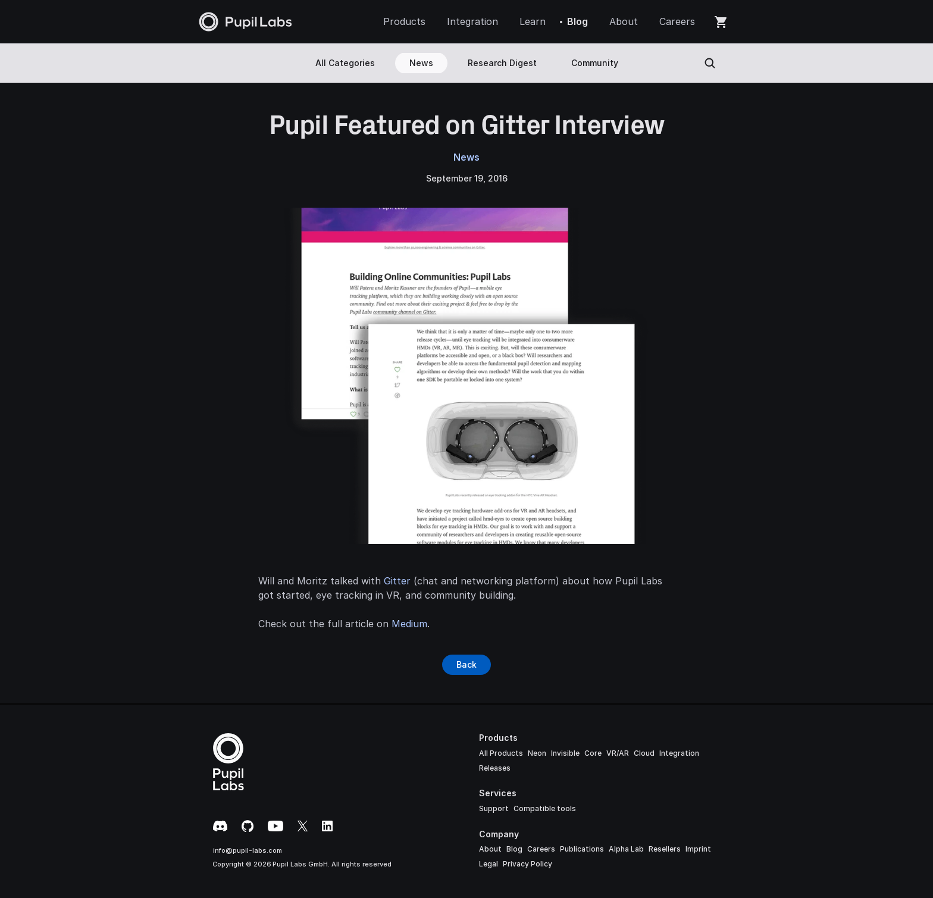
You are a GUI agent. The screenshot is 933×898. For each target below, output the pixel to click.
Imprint (698, 848)
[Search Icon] (710, 63)
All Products (501, 753)
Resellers (665, 848)
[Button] (466, 665)
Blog (514, 848)
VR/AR (617, 753)
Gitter (397, 581)
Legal (488, 863)
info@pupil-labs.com (247, 850)
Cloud (644, 753)
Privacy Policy (527, 863)
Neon (537, 753)
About (490, 848)
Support (494, 808)
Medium (409, 624)
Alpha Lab (626, 848)
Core (593, 753)
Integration (679, 753)
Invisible (565, 753)
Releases (495, 768)
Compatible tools (545, 808)
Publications (582, 848)
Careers (541, 848)
